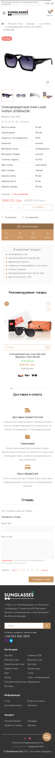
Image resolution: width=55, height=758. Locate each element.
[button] (49, 13)
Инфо (47, 3)
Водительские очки (14, 664)
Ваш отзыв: (7, 536)
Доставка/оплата (13, 705)
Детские (32, 664)
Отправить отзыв (41, 579)
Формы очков (11, 668)
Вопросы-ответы (36, 701)
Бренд (7, 677)
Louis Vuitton (45, 23)
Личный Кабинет (12, 721)
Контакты (32, 705)
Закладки (32, 721)
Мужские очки (35, 659)
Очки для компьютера (15, 681)
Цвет (6, 673)
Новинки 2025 (35, 655)
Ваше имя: (6, 523)
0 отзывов (24, 122)
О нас (7, 701)
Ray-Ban (8, 655)
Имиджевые (34, 681)
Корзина (32, 725)
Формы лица (34, 668)
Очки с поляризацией (38, 677)
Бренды (30, 23)
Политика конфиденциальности (27, 742)
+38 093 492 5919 (16, 636)
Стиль (31, 673)
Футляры (8, 686)
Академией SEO (36, 746)
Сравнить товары (13, 725)
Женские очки (15, 23)
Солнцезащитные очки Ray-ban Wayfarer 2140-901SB (27, 355)
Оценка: (5, 570)
